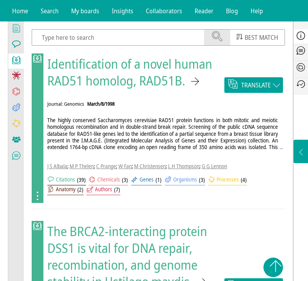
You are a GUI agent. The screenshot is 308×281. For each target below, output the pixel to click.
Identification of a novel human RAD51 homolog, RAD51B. (129, 72)
